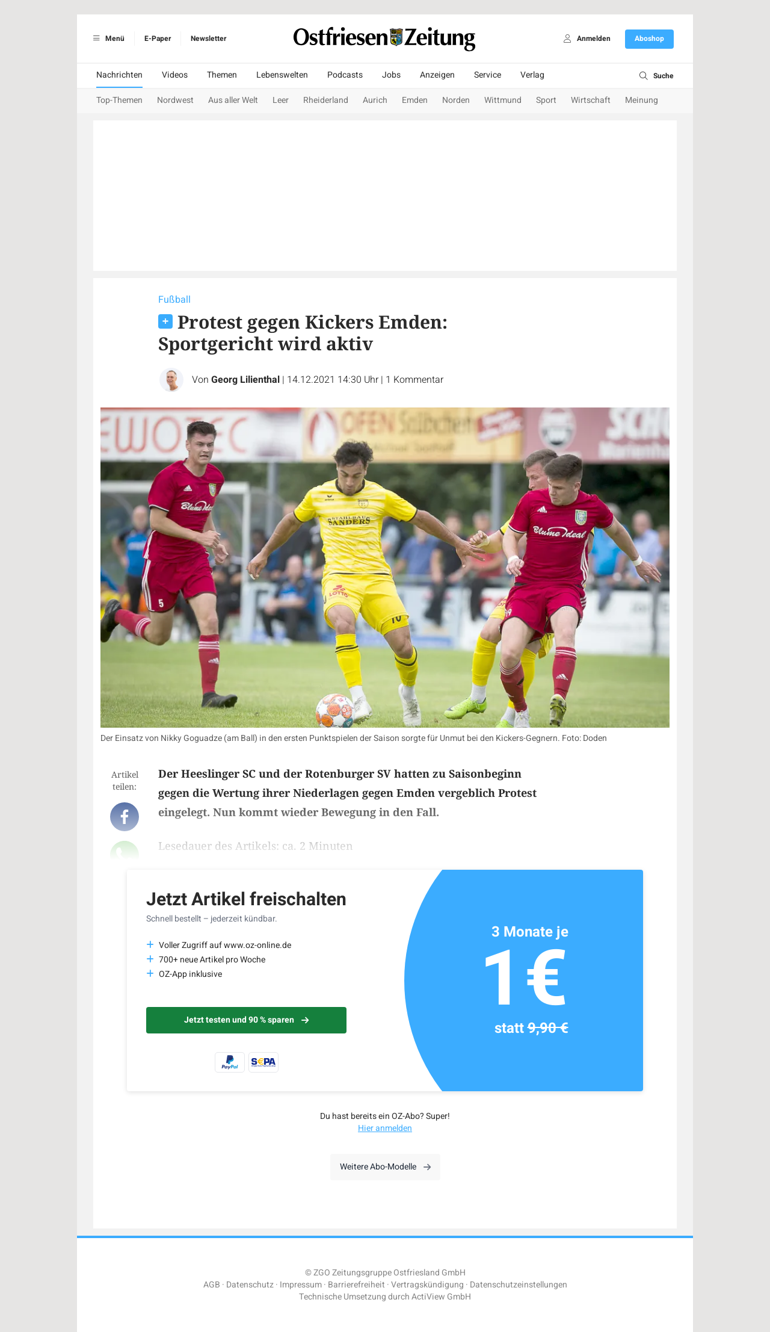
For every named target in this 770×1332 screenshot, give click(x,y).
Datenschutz (250, 1284)
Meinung (641, 100)
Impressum (301, 1284)
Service (487, 75)
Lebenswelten (282, 75)
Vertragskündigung (427, 1284)
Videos (175, 75)
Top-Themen (119, 100)
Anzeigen (437, 75)
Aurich (375, 100)
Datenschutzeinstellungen (518, 1284)
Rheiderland (325, 100)
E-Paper (157, 38)
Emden (415, 100)
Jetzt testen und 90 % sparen (246, 1020)
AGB (211, 1284)
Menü (107, 38)
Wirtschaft (591, 100)
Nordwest (175, 100)
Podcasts (345, 75)
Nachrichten (119, 75)
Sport (546, 100)
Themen (222, 75)
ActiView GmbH (441, 1296)
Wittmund (503, 100)
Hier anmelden (385, 1128)
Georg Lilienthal (245, 380)
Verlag (532, 75)
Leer (281, 100)
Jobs (391, 75)
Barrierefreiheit (356, 1284)
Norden (456, 100)
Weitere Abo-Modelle (385, 1166)
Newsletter (208, 38)
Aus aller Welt (233, 100)
